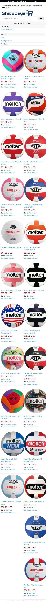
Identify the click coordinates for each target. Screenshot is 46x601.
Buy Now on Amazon (8, 87)
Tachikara (4, 44)
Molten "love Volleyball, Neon (10, 373)
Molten (3, 38)
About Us (5, 7)
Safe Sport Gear (6, 41)
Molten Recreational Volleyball (11, 119)
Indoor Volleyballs (7, 29)
